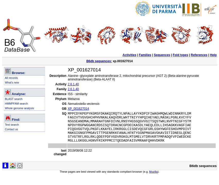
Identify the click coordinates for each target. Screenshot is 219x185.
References (199, 55)
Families (145, 55)
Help (213, 55)
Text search (12, 124)
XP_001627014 (78, 108)
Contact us (11, 129)
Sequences (162, 55)
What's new (12, 82)
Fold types (180, 55)
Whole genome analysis (19, 108)
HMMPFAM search (16, 103)
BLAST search (14, 98)
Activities (129, 55)
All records (11, 77)
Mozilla (153, 177)
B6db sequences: (99, 61)
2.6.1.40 (73, 84)
